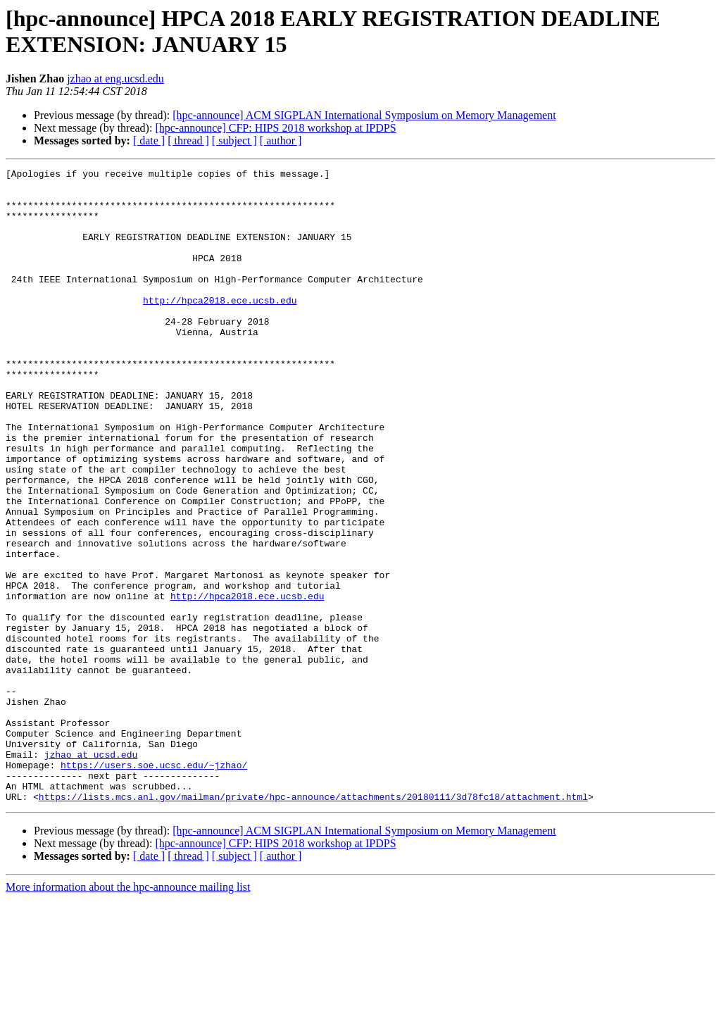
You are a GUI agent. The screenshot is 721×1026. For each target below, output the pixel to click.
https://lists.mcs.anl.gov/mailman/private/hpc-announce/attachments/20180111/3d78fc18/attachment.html (313, 923)
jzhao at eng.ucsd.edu (115, 79)
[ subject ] (234, 140)
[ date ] (149, 140)
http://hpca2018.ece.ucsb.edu (219, 327)
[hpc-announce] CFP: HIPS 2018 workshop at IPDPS (275, 128)
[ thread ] (188, 140)
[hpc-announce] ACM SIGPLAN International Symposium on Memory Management (364, 115)
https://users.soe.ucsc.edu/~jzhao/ (154, 885)
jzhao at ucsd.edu (91, 872)
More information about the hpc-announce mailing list (128, 1014)
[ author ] (281, 140)
